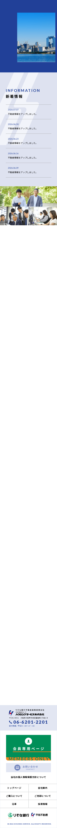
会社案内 (42, 787)
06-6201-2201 (30, 722)
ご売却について (43, 795)
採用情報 (42, 803)
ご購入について (14, 795)
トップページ (14, 787)
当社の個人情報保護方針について (28, 777)
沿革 (14, 803)
